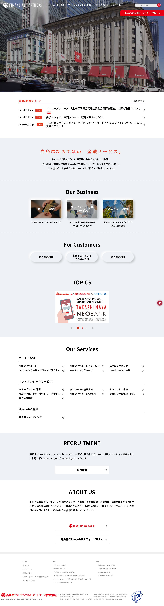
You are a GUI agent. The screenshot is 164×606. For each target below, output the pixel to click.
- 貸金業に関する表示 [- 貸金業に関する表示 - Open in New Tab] (104, 572)
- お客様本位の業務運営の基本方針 (64, 572)
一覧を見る (137, 100)
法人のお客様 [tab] (118, 257)
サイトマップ (27, 569)
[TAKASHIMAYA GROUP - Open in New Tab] (82, 525)
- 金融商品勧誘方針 (59, 568)
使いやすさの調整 (29, 580)
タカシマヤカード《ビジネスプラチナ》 (39, 370)
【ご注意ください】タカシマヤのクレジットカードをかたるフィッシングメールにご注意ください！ (94, 124)
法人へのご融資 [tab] (118, 209)
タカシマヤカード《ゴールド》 (86, 365)
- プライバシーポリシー (60, 565)
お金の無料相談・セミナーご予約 (141, 13)
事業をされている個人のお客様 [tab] (82, 257)
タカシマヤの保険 (119, 389)
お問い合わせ (27, 573)
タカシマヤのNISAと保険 (83, 393)
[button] (71, 328)
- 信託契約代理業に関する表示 (106, 568)
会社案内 (26, 562)
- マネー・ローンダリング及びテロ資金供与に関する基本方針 (72, 579)
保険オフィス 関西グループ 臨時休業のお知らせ (75, 117)
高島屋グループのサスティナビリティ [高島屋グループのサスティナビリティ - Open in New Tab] (82, 539)
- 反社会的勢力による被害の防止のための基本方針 (69, 575)
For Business (118, 5)
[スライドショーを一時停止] (85, 328)
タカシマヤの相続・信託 (122, 393)
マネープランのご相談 (30, 389)
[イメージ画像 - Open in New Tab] (137, 597)
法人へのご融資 (101, 5)
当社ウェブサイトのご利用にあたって (36, 577)
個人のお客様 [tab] (46, 257)
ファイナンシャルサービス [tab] (82, 209)
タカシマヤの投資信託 (81, 389)
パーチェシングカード (81, 370)
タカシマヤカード (28, 365)
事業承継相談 (26, 398)
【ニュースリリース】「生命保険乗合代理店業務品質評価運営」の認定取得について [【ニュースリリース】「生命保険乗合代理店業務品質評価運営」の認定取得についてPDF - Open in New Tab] (93, 110)
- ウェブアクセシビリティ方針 (62, 582)
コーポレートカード (120, 370)
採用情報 (82, 470)
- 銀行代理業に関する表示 (105, 575)
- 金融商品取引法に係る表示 (106, 565)
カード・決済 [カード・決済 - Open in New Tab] (58, 5)
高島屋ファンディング (30, 417)
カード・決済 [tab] (46, 209)
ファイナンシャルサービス (79, 5)
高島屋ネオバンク (119, 365)
